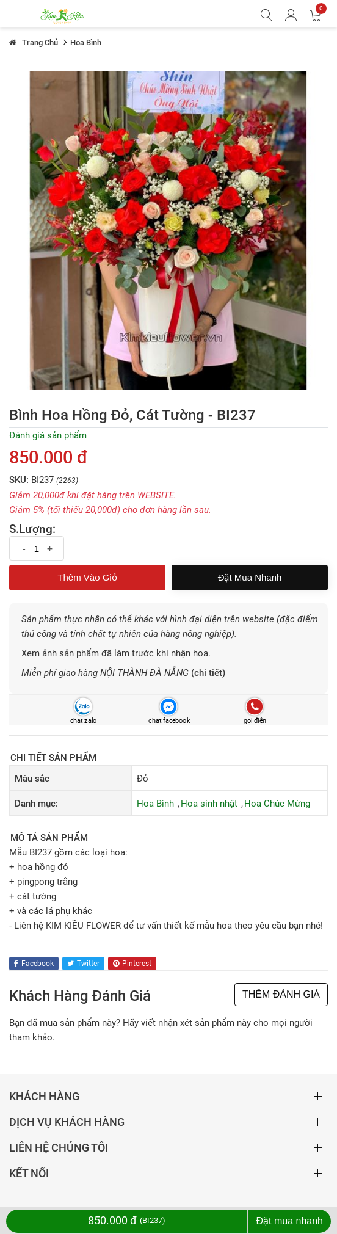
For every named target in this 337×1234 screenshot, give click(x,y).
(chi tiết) (208, 672)
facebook (34, 963)
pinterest (132, 963)
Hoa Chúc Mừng (277, 803)
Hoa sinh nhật (209, 803)
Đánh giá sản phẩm (48, 435)
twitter (83, 963)
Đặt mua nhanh (250, 577)
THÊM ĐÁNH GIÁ (281, 994)
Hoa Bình (155, 803)
